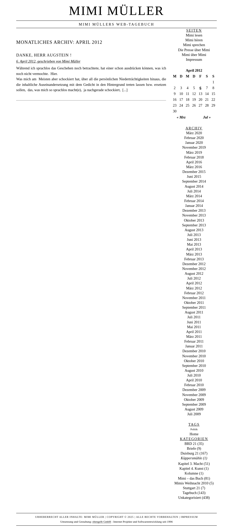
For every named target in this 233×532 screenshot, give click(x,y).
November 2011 (194, 298)
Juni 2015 (194, 176)
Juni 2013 (194, 240)
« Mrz (181, 117)
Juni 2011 (194, 322)
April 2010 (194, 380)
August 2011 (194, 312)
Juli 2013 (194, 235)
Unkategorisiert (189, 498)
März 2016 (194, 167)
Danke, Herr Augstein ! (44, 55)
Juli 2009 (194, 414)
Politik (194, 429)
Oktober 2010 (194, 361)
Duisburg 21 (190, 453)
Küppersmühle (191, 458)
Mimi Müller (116, 11)
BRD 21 (190, 444)
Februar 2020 (194, 138)
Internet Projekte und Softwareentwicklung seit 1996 (143, 521)
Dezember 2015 (194, 172)
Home (193, 434)
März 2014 (194, 196)
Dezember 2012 (194, 264)
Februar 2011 (194, 341)
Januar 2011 (194, 346)
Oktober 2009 (194, 400)
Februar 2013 (194, 259)
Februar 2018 (194, 157)
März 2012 (194, 288)
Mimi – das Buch (190, 478)
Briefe (191, 448)
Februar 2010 (194, 385)
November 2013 (194, 215)
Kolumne (191, 473)
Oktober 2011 (194, 303)
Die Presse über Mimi (194, 50)
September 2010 (194, 366)
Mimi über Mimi (194, 55)
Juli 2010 (194, 375)
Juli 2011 (194, 317)
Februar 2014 (194, 201)
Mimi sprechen (194, 45)
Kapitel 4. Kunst (191, 468)
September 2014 (194, 181)
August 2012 (194, 273)
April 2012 (194, 283)
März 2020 (194, 133)
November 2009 (194, 395)
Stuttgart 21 (191, 488)
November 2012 (194, 269)
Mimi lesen (194, 35)
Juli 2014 (194, 191)
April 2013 (194, 249)
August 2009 (194, 409)
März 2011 (194, 336)
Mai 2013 (194, 244)
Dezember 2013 (194, 210)
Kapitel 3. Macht (190, 464)
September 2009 (194, 404)
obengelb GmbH (101, 521)
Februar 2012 (194, 293)
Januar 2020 (194, 143)
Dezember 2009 (194, 390)
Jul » (207, 117)
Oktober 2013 (194, 220)
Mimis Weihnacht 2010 (191, 483)
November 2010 (194, 356)
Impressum (194, 59)
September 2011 (194, 307)
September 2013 (194, 225)
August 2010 (194, 370)
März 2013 (194, 254)
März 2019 (194, 152)
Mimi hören (194, 40)
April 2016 (194, 162)
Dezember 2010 (194, 351)
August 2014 (194, 186)
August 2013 (194, 230)
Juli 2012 (194, 278)
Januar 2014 (194, 206)
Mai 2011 (194, 327)
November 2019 (194, 147)
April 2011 (194, 332)
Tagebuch (190, 493)
